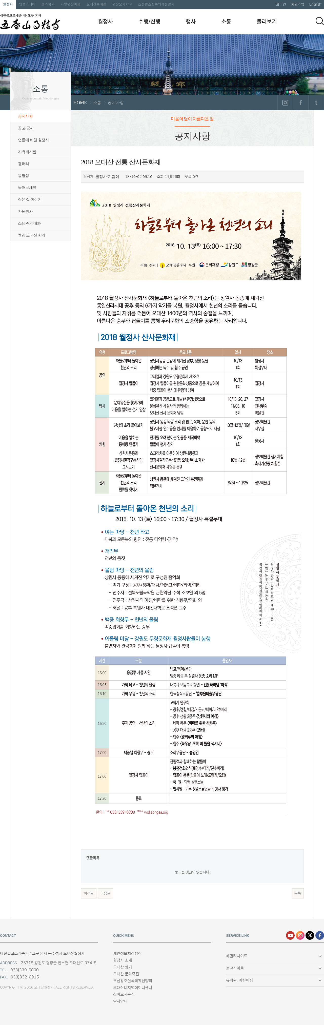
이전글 (89, 893)
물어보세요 (27, 188)
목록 (297, 893)
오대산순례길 (96, 4)
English (315, 4)
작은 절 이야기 (30, 199)
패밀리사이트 (236, 956)
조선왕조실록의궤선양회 (156, 4)
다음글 (105, 893)
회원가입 (297, 4)
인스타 (300, 935)
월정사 (8, 4)
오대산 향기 (122, 967)
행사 (191, 21)
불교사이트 (235, 968)
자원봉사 (25, 211)
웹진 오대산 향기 (31, 235)
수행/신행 (149, 21)
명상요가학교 (122, 4)
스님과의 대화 (29, 223)
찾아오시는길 (123, 994)
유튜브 (290, 935)
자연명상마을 (70, 4)
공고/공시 (26, 128)
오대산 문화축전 (126, 974)
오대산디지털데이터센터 (132, 987)
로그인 (281, 4)
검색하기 (319, 21)
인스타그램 (285, 102)
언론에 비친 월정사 (33, 140)
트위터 (316, 102)
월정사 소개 (122, 960)
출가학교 (48, 4)
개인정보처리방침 (127, 953)
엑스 (310, 935)
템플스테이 (27, 4)
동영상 (23, 176)
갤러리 (23, 164)
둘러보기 (267, 21)
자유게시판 (27, 152)
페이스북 (300, 102)
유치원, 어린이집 (239, 980)
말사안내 (120, 1001)
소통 (226, 21)
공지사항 (25, 116)
